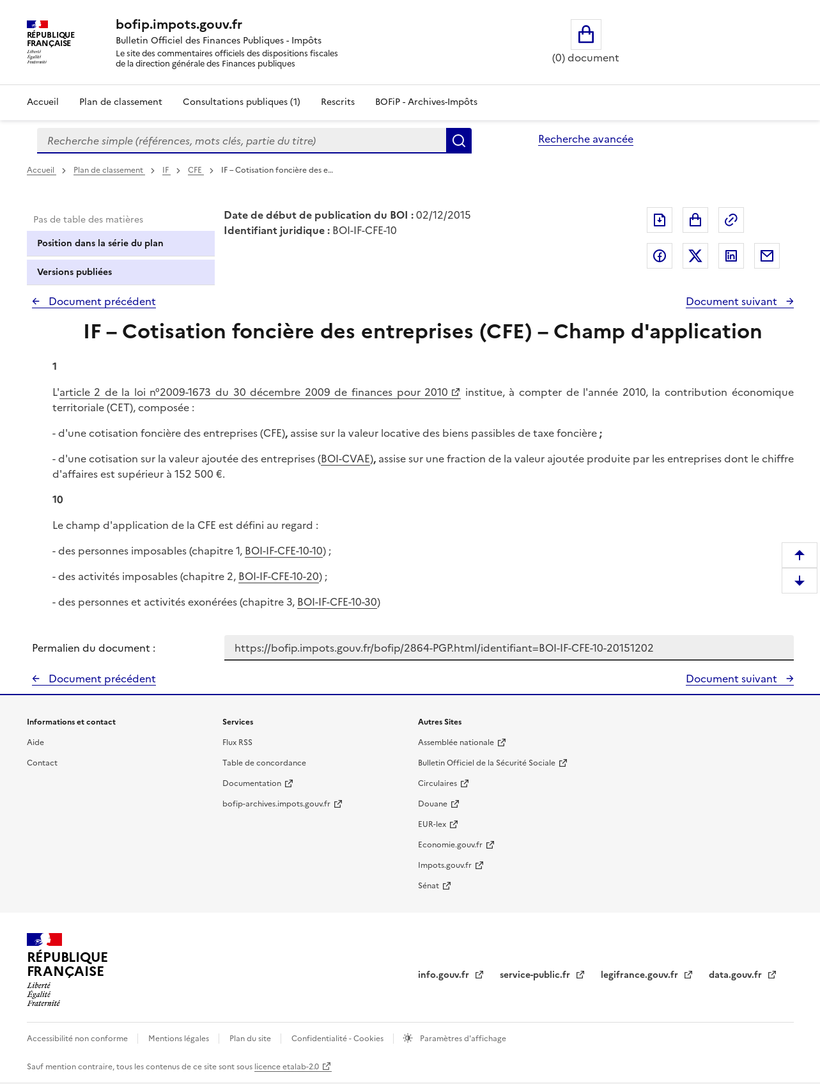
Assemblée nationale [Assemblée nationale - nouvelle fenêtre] (456, 742)
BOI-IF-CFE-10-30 (337, 601)
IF (166, 170)
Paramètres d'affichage (462, 1038)
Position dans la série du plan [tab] (100, 243)
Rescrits (338, 102)
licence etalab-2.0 (286, 1066)
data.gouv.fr (736, 975)
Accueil (43, 102)
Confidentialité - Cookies (338, 1038)
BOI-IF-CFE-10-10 (284, 550)
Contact (42, 763)
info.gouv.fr (445, 975)
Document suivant (733, 301)
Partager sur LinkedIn (731, 256)
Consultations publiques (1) (241, 102)
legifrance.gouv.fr (641, 975)
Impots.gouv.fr (445, 865)
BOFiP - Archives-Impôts (426, 102)
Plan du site (251, 1038)
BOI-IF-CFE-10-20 (278, 576)
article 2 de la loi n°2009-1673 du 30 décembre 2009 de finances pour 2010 (254, 392)
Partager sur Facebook (659, 256)
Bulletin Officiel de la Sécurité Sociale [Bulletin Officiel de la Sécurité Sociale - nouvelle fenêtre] (486, 763)
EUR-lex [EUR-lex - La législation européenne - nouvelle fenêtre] (432, 824)
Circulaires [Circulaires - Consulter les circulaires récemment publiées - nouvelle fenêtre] (437, 783)
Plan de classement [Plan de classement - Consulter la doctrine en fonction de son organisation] (120, 102)
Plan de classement (109, 170)
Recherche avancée (585, 138)
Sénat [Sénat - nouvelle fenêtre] (428, 886)
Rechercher (459, 140)
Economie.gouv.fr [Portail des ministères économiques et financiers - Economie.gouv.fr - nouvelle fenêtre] (450, 845)
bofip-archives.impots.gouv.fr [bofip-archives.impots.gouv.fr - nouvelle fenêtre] (276, 804)
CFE (196, 170)
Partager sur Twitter (695, 256)
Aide (35, 742)
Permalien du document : (93, 648)
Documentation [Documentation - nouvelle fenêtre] (251, 783)
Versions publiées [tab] (74, 272)
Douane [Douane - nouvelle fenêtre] (432, 804)
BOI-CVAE (345, 458)
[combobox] (241, 140)
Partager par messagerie (767, 256)
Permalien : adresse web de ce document (731, 220)
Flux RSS (237, 742)
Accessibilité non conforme (78, 1038)
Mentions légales (179, 1038)
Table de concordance (264, 763)
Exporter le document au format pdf (659, 220)
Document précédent (101, 301)
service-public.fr (536, 975)
